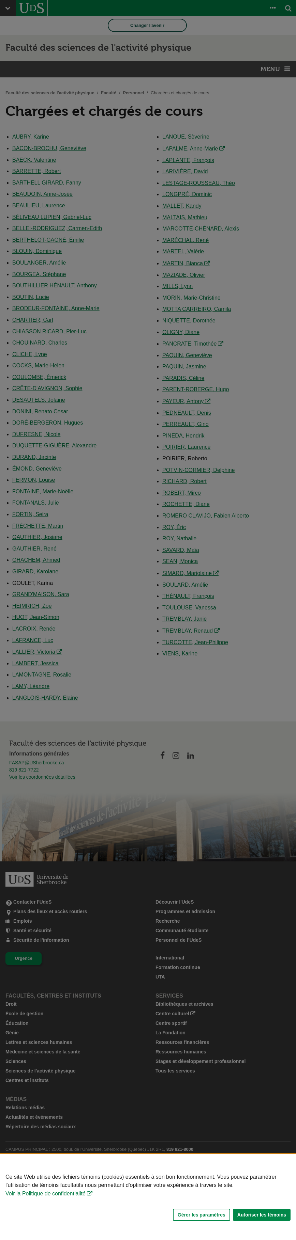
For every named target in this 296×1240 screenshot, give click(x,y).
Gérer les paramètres (201, 1215)
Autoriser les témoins (261, 1215)
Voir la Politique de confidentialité (45, 1193)
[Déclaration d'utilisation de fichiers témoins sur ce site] (148, 1197)
